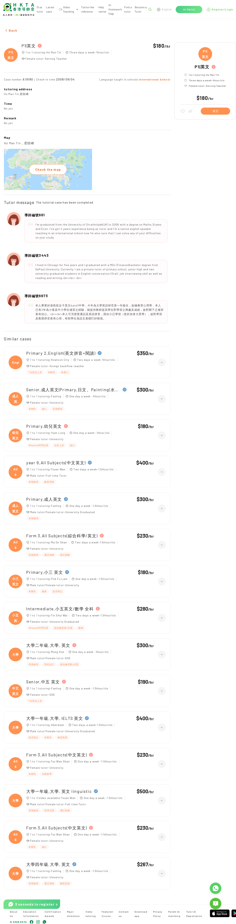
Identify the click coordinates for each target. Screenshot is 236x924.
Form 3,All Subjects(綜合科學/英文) (62, 535)
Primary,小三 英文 (44, 572)
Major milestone (73, 913)
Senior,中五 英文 (43, 681)
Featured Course (107, 913)
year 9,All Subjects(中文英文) (56, 462)
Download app (141, 913)
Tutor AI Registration (194, 913)
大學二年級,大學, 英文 (48, 645)
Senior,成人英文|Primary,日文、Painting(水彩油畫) (73, 389)
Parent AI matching (174, 913)
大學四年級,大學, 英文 (48, 864)
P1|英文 (29, 45)
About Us (13, 913)
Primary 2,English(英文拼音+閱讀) (61, 353)
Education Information (31, 913)
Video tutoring (91, 913)
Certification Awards (53, 913)
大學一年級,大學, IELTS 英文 (54, 718)
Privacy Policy (157, 913)
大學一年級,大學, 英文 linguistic (59, 791)
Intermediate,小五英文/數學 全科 (60, 608)
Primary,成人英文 (44, 499)
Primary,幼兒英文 (44, 426)
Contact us (124, 913)
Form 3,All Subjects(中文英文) (56, 754)
